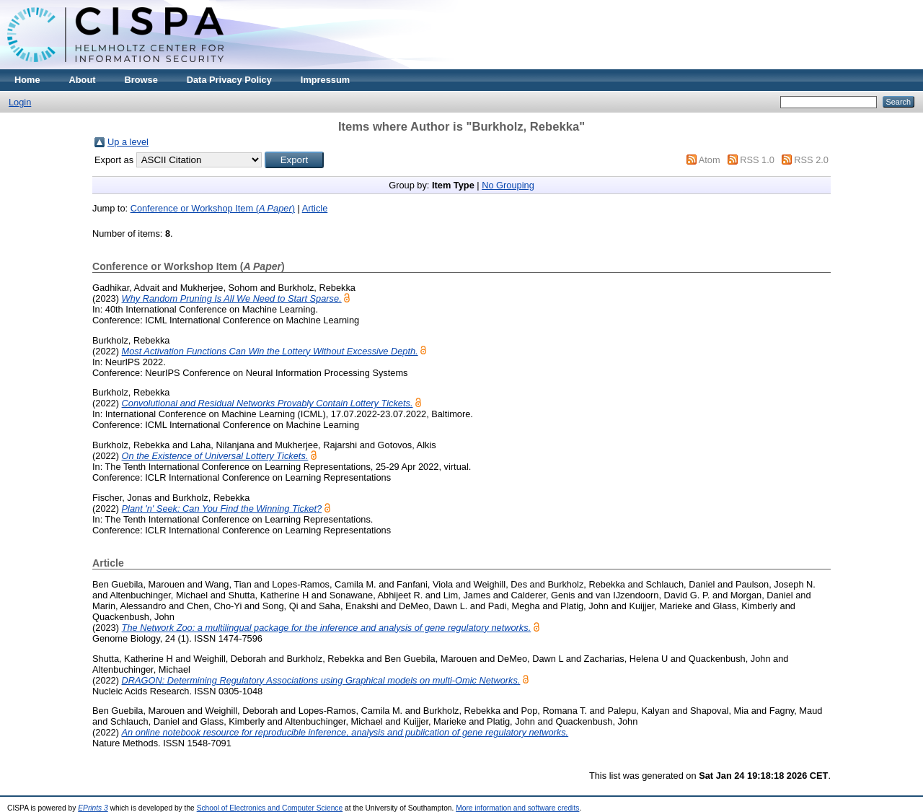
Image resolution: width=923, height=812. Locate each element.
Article (315, 208)
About (82, 79)
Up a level (128, 141)
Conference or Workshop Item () (213, 208)
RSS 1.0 (757, 159)
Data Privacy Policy (229, 79)
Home (27, 79)
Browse (141, 79)
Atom (709, 159)
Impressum (325, 79)
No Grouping (508, 185)
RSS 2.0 (811, 159)
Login (20, 102)
